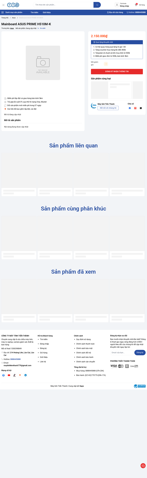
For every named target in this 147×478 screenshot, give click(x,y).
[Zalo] (25, 375)
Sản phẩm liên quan (73, 145)
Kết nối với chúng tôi (108, 108)
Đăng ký (43, 348)
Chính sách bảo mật (84, 348)
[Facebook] (3, 375)
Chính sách (78, 336)
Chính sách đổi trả (83, 353)
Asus (12, 28)
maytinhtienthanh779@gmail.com (17, 365)
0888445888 (15, 359)
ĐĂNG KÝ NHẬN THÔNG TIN (117, 71)
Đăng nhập (44, 344)
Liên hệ (43, 362)
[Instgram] (20, 375)
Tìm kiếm (44, 339)
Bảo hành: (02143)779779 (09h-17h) (91, 375)
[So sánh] (41, 28)
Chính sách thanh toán (85, 344)
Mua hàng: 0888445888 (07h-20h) (90, 371)
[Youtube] (9, 375)
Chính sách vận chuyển (85, 362)
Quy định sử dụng (83, 339)
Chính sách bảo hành (84, 357)
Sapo (82, 386)
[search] (97, 5)
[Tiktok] (14, 375)
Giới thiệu (44, 357)
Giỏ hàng (43, 353)
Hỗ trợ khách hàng (45, 336)
